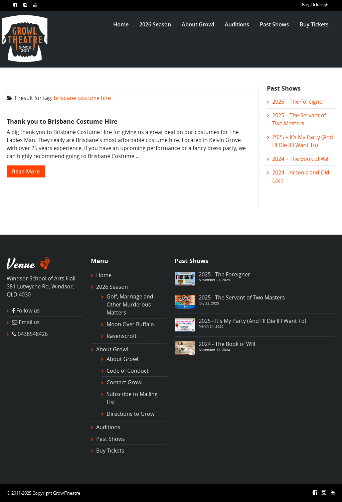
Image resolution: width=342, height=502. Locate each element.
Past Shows (274, 24)
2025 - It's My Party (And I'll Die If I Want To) (252, 321)
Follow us (28, 310)
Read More (26, 171)
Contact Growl (125, 382)
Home (121, 24)
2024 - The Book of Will (227, 344)
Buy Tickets (315, 5)
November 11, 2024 (214, 349)
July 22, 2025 (209, 303)
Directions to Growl (131, 413)
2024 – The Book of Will (301, 158)
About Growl (198, 24)
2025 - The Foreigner (224, 274)
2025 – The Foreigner (298, 101)
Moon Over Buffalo (130, 324)
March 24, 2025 (211, 326)
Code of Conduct (128, 370)
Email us (29, 322)
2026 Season (155, 24)
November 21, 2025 (214, 279)
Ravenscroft (122, 336)
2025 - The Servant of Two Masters (242, 297)
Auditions (237, 24)
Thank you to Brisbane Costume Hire (62, 121)
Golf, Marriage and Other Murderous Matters (130, 304)
